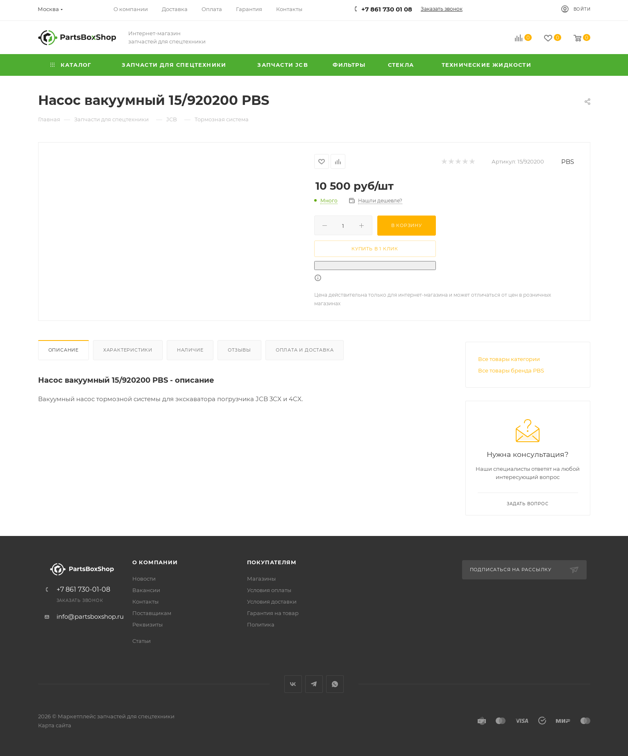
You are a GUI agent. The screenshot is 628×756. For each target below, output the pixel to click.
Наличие (190, 350)
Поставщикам (151, 613)
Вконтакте (293, 684)
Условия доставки (272, 601)
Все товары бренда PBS (511, 370)
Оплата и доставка (305, 350)
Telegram (314, 684)
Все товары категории (509, 359)
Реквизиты (147, 624)
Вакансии (146, 590)
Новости (144, 578)
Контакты (145, 601)
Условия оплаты (269, 590)
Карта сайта (54, 725)
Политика (260, 624)
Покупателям (272, 562)
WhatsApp (335, 684)
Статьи (141, 641)
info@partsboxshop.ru (90, 616)
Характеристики (127, 350)
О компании (155, 562)
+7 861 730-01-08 (83, 589)
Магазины (261, 578)
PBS (567, 162)
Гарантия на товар (273, 613)
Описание (63, 350)
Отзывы (239, 350)
